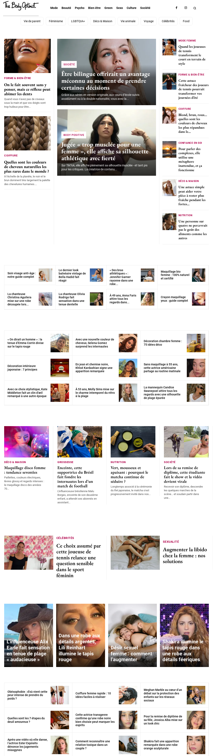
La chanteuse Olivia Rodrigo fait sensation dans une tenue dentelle (72, 295)
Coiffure (10, 153)
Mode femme (187, 40)
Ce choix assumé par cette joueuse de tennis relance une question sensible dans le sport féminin (79, 542)
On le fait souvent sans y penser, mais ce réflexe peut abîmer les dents (23, 88)
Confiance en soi (190, 140)
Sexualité (171, 533)
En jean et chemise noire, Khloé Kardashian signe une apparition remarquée (94, 363)
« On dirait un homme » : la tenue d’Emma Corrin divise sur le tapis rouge (25, 339)
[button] (194, 8)
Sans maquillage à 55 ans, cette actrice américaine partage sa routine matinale (162, 363)
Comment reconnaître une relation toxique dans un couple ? (93, 722)
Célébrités (65, 529)
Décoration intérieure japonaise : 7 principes (22, 363)
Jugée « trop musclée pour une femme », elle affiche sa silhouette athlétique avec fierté (102, 151)
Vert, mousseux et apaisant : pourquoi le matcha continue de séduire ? (131, 466)
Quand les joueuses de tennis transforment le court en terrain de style (192, 54)
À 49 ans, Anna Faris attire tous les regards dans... (123, 295)
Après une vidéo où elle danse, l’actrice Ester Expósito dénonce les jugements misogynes (27, 722)
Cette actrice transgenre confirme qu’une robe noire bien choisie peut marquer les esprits (95, 697)
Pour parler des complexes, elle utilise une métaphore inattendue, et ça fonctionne (190, 156)
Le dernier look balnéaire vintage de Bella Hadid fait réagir (72, 271)
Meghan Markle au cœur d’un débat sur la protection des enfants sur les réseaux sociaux (163, 672)
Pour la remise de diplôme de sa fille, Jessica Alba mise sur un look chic (163, 697)
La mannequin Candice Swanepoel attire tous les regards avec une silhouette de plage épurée (162, 388)
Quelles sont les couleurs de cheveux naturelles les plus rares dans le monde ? (27, 163)
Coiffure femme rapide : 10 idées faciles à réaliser (93, 672)
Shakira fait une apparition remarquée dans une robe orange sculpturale (161, 722)
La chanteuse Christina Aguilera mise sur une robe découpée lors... (19, 295)
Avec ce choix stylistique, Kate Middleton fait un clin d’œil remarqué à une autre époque (27, 388)
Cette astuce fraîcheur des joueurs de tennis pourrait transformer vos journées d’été (193, 88)
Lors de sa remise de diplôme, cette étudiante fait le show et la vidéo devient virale (184, 468)
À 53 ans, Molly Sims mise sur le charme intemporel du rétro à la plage (95, 388)
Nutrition (185, 211)
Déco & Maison (188, 178)
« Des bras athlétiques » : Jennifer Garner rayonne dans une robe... (121, 273)
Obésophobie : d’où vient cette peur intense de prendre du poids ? (27, 672)
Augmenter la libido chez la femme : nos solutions (184, 543)
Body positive (73, 136)
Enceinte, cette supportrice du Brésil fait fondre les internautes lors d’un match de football (77, 468)
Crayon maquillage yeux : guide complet (174, 294)
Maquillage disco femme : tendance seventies (22, 464)
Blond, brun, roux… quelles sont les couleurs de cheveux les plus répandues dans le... (192, 121)
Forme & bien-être (17, 78)
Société (69, 65)
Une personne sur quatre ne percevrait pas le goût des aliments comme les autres (192, 225)
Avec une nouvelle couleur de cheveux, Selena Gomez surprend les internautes (95, 339)
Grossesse (65, 457)
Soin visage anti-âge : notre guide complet (21, 270)
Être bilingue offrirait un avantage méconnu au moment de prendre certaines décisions (103, 81)
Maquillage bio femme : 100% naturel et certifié (175, 271)
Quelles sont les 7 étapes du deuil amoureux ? (26, 697)
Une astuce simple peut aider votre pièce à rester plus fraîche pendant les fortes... (192, 192)
